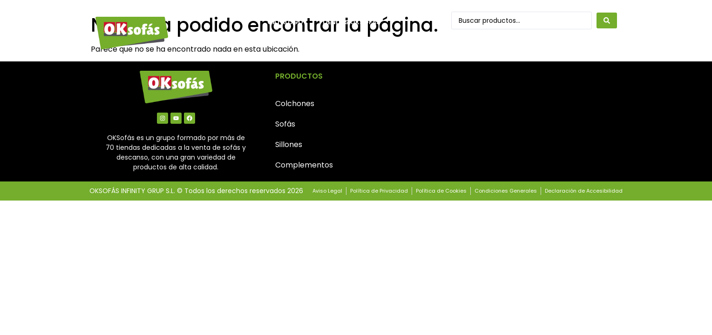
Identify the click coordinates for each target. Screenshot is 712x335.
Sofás (285, 124)
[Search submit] (607, 20)
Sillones (288, 144)
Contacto (286, 43)
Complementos (304, 165)
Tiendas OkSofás (351, 22)
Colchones (294, 103)
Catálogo (285, 22)
